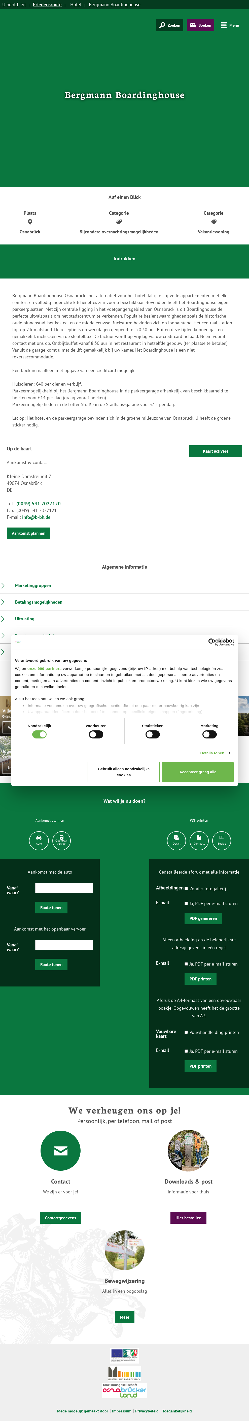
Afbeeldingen (170, 887)
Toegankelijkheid (177, 1410)
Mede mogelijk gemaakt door (82, 1410)
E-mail (162, 902)
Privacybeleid (147, 1410)
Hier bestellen (188, 1218)
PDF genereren (203, 918)
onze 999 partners (44, 668)
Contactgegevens (60, 1218)
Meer (124, 1317)
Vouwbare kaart (166, 1033)
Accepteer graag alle (198, 772)
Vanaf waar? (13, 890)
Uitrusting (24, 619)
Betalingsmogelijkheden (38, 602)
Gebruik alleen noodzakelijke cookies (124, 772)
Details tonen (212, 753)
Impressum (121, 1410)
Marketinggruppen (33, 585)
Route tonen (51, 907)
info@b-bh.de (36, 517)
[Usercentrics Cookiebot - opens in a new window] (212, 642)
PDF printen (200, 979)
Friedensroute (47, 5)
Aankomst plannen (28, 533)
